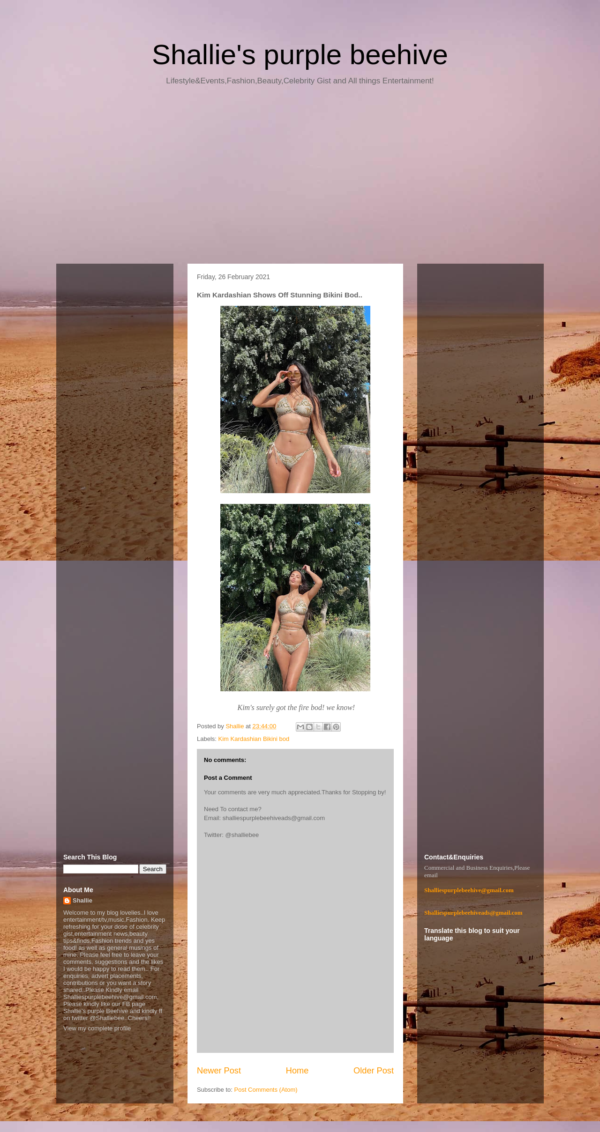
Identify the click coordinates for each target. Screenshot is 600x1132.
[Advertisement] (300, 178)
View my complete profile (97, 1028)
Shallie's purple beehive (300, 54)
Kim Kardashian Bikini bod (254, 738)
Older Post (373, 1070)
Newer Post (219, 1070)
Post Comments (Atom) (266, 1089)
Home (297, 1070)
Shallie (82, 900)
